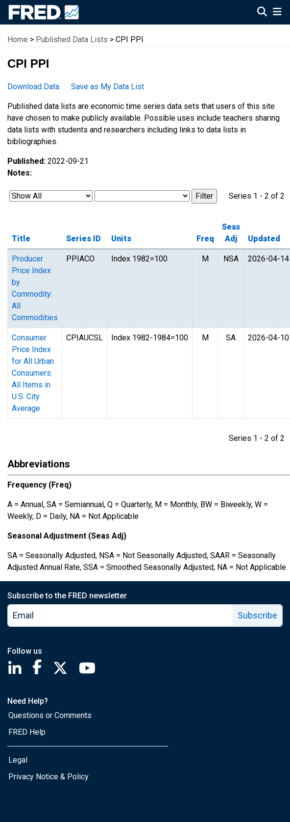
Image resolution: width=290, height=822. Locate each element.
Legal (17, 760)
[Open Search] (262, 13)
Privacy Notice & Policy (48, 776)
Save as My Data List (107, 86)
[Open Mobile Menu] (277, 13)
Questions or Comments (50, 715)
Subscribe (257, 615)
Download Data (33, 86)
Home (17, 39)
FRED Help (27, 732)
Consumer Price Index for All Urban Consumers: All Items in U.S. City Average (33, 373)
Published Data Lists (72, 39)
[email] (120, 615)
